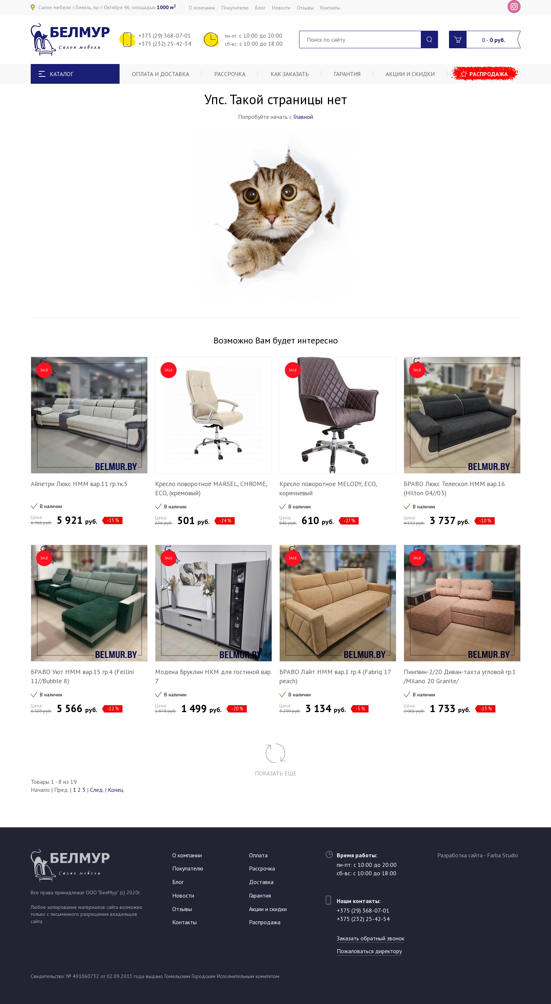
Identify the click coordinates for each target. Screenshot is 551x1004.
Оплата (258, 855)
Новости (281, 7)
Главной (303, 116)
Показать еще (276, 773)
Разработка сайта (460, 855)
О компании (202, 7)
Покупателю (235, 7)
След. (96, 789)
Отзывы (305, 7)
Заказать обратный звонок (370, 938)
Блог (260, 7)
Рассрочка (229, 74)
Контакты (330, 7)
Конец (115, 789)
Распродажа (488, 74)
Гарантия (347, 74)
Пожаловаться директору (369, 951)
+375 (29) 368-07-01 (164, 35)
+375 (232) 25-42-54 (164, 43)
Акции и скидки (410, 74)
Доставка (261, 881)
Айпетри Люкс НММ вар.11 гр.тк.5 (79, 484)
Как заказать (290, 74)
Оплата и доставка (160, 74)
